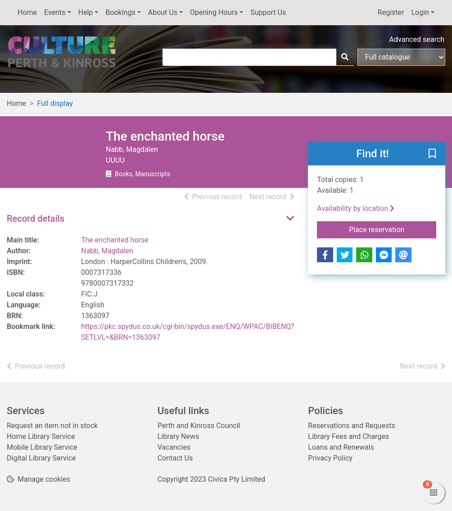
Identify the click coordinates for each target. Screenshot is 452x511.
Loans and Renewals (341, 447)
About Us (162, 12)
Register (391, 12)
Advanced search (416, 39)
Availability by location (355, 208)
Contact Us (175, 458)
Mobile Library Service (42, 447)
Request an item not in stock (52, 425)
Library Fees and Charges (348, 436)
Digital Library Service (41, 458)
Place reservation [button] (392, 229)
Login (420, 12)
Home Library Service (41, 436)
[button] (432, 154)
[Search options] (401, 57)
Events (54, 12)
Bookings (120, 12)
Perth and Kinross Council (199, 425)
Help (85, 12)
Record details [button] (35, 218)
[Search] (345, 57)
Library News (178, 436)
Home (27, 12)
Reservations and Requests (351, 425)
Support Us (268, 12)
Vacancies (174, 447)
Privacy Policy (330, 458)
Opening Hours (214, 12)
